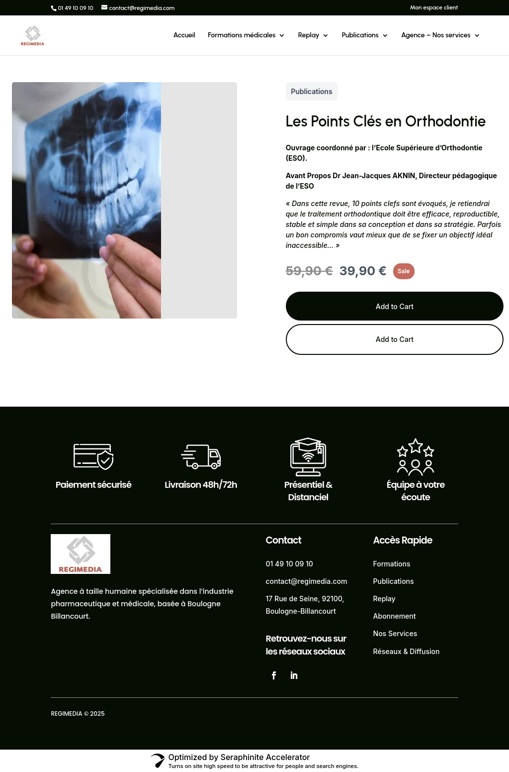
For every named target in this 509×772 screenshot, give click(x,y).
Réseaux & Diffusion (406, 651)
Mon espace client (434, 7)
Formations (392, 563)
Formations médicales (241, 35)
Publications (360, 35)
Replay (309, 35)
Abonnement (394, 616)
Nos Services (395, 633)
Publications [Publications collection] (311, 91)
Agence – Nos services (436, 35)
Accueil (184, 35)
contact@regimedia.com (306, 581)
